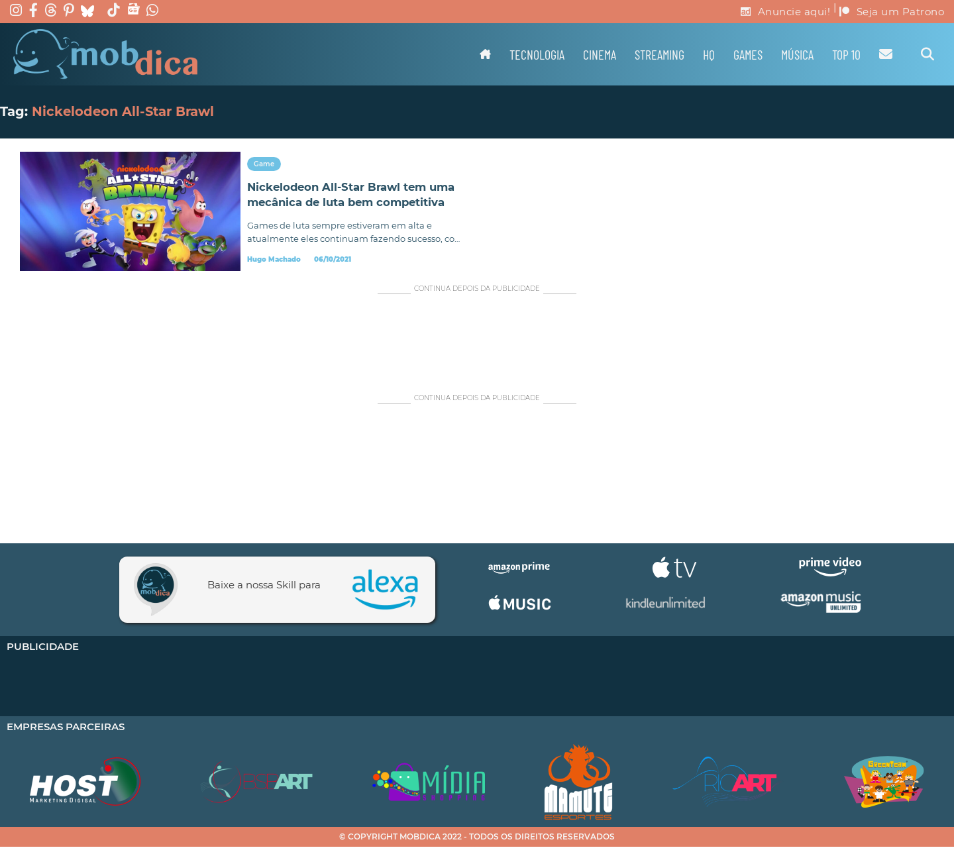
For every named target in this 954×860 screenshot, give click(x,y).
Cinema (599, 54)
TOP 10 (846, 54)
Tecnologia (536, 54)
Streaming (659, 54)
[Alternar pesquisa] (927, 54)
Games (748, 54)
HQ (709, 54)
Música (797, 54)
